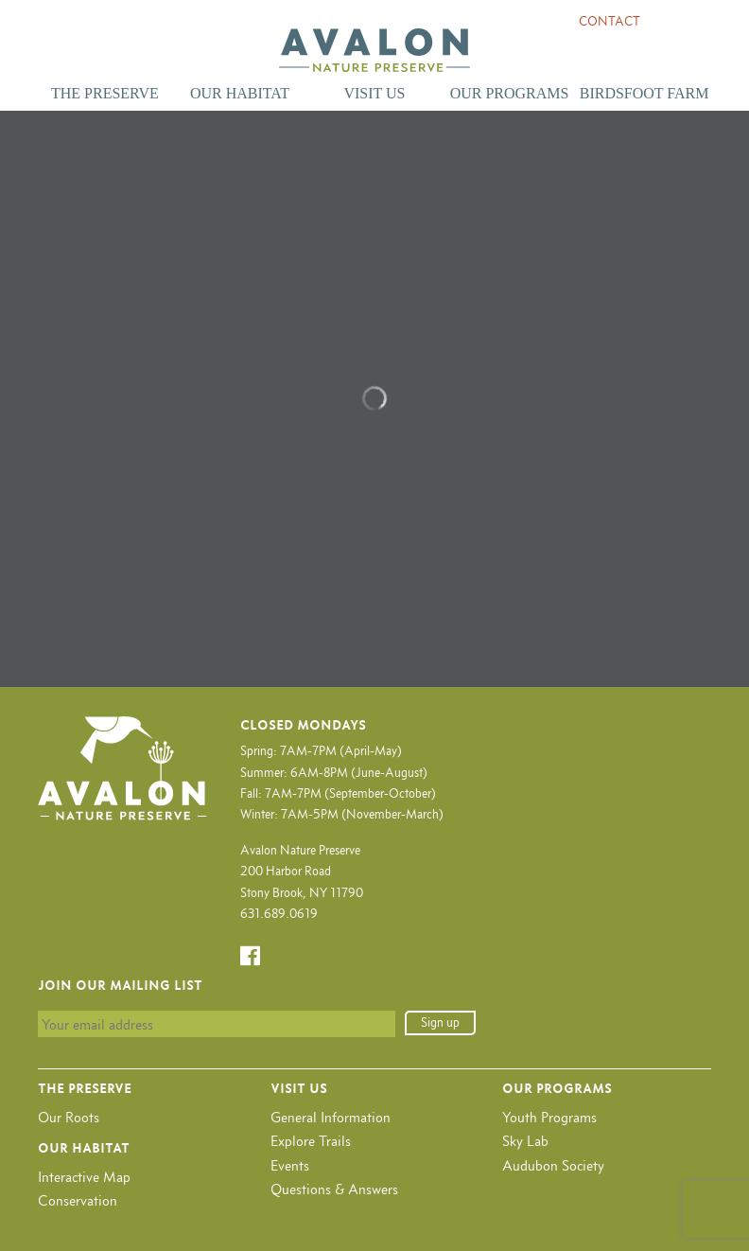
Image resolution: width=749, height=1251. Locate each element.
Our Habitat (239, 93)
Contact (609, 21)
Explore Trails (310, 1141)
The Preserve (105, 93)
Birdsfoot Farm (644, 93)
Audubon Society (553, 1165)
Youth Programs (549, 1117)
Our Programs (509, 93)
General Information (330, 1117)
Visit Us (374, 93)
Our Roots (68, 1117)
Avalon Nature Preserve (374, 50)
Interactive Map (84, 1177)
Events (289, 1165)
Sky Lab (525, 1141)
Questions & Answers (334, 1189)
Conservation (77, 1200)
